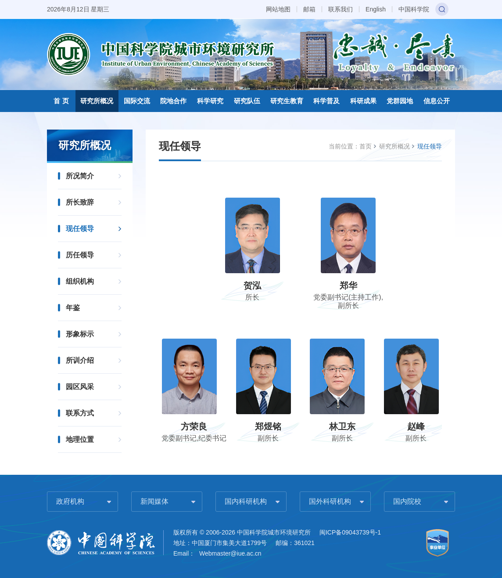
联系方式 (80, 413)
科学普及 (326, 101)
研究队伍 (247, 101)
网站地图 (278, 9)
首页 (365, 146)
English (376, 9)
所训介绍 (80, 360)
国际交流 (137, 101)
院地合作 (173, 101)
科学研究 (210, 101)
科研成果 (363, 101)
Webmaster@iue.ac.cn (230, 553)
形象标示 (80, 334)
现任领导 (80, 228)
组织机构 (80, 281)
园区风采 (80, 386)
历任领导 (80, 255)
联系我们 (340, 9)
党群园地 (400, 101)
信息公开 (436, 101)
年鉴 (73, 307)
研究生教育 (286, 101)
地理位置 (80, 439)
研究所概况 (96, 101)
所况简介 (80, 176)
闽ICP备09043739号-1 (350, 532)
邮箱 (309, 9)
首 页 (61, 101)
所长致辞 (80, 202)
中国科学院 (413, 9)
